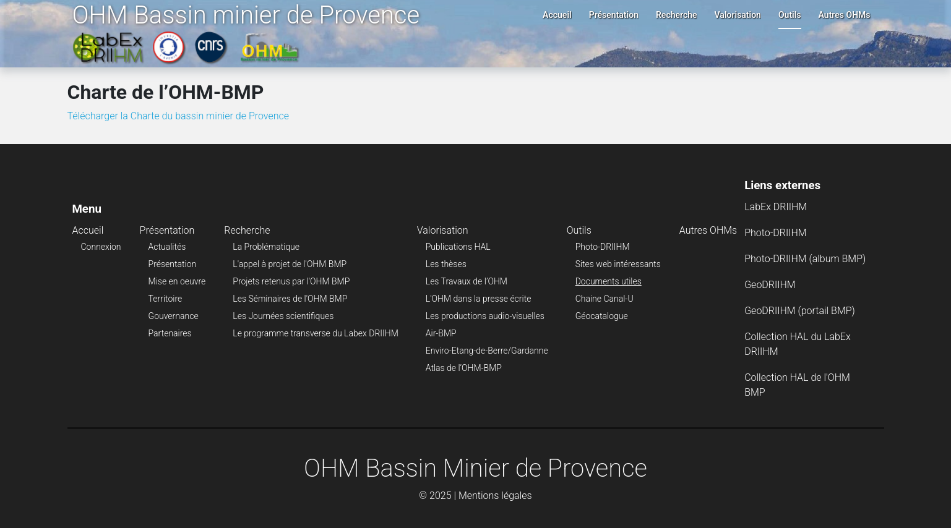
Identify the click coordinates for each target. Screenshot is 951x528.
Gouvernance (173, 316)
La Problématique (266, 247)
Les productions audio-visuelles (485, 316)
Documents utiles (608, 281)
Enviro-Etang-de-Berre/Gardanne (487, 351)
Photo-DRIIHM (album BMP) (805, 259)
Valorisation (738, 15)
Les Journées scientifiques (283, 316)
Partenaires (170, 333)
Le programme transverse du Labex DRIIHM (315, 333)
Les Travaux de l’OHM (466, 281)
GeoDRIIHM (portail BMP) (799, 311)
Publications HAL (458, 247)
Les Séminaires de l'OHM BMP (290, 299)
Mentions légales (495, 495)
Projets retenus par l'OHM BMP (291, 281)
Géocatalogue (601, 316)
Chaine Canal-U (604, 299)
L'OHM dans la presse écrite (478, 299)
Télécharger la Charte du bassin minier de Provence (178, 116)
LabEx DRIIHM (775, 207)
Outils (789, 15)
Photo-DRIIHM (602, 247)
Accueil (557, 15)
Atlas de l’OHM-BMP (464, 368)
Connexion (101, 247)
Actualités (167, 247)
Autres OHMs (845, 15)
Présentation (614, 15)
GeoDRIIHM (770, 285)
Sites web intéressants (618, 264)
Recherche (676, 15)
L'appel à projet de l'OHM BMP (289, 264)
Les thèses (446, 264)
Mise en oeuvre (177, 281)
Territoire (165, 299)
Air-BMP (441, 333)
